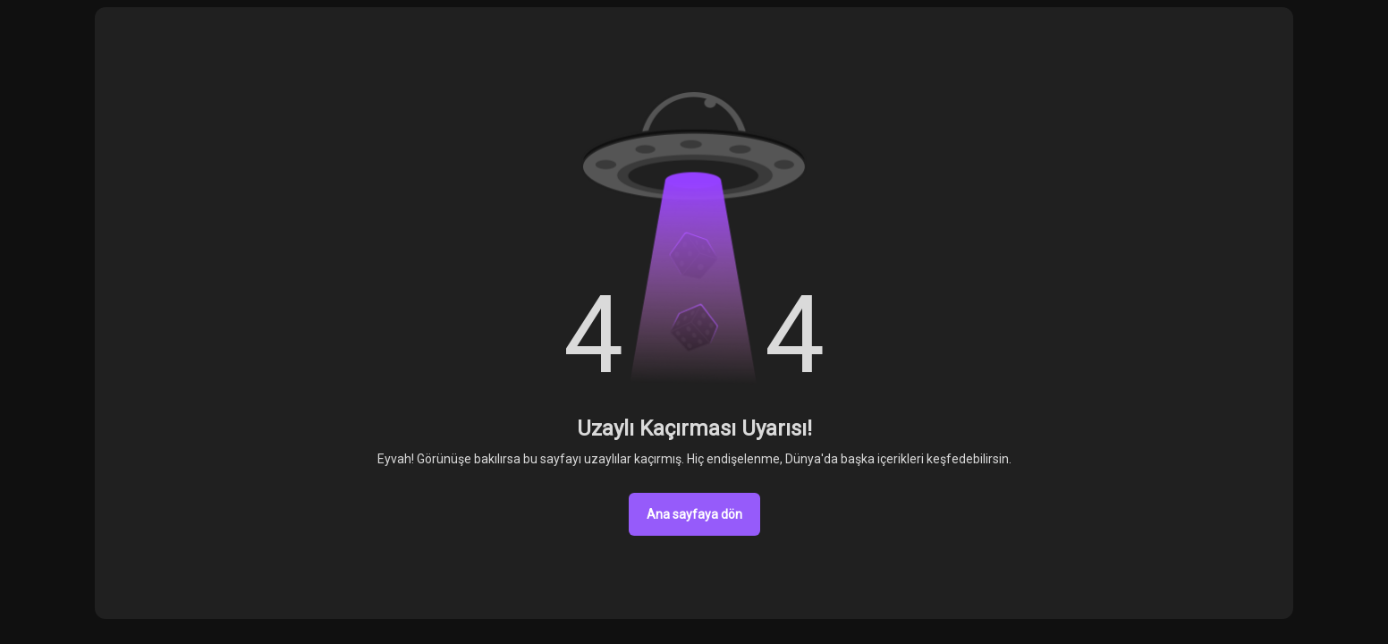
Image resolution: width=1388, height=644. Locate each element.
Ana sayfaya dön (694, 514)
